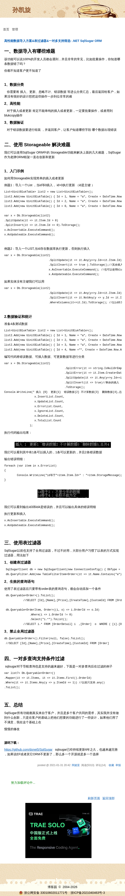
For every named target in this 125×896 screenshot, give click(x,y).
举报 (118, 765)
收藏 (111, 765)
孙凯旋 (21, 10)
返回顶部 (108, 798)
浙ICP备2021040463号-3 (88, 892)
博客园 (52, 887)
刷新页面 (94, 798)
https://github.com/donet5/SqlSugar (28, 749)
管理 (15, 29)
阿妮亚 (76, 765)
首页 (6, 29)
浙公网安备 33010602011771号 (43, 892)
